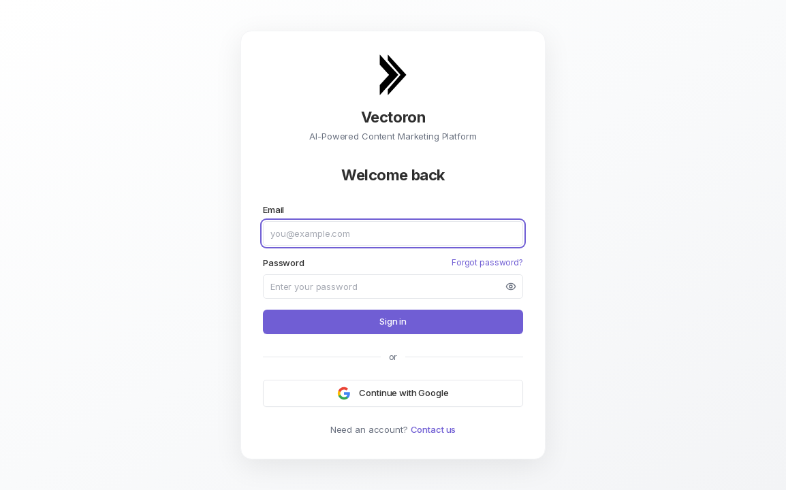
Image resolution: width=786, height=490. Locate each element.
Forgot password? (487, 262)
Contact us (433, 429)
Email (273, 209)
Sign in (393, 321)
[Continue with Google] (393, 393)
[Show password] (511, 286)
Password (283, 262)
